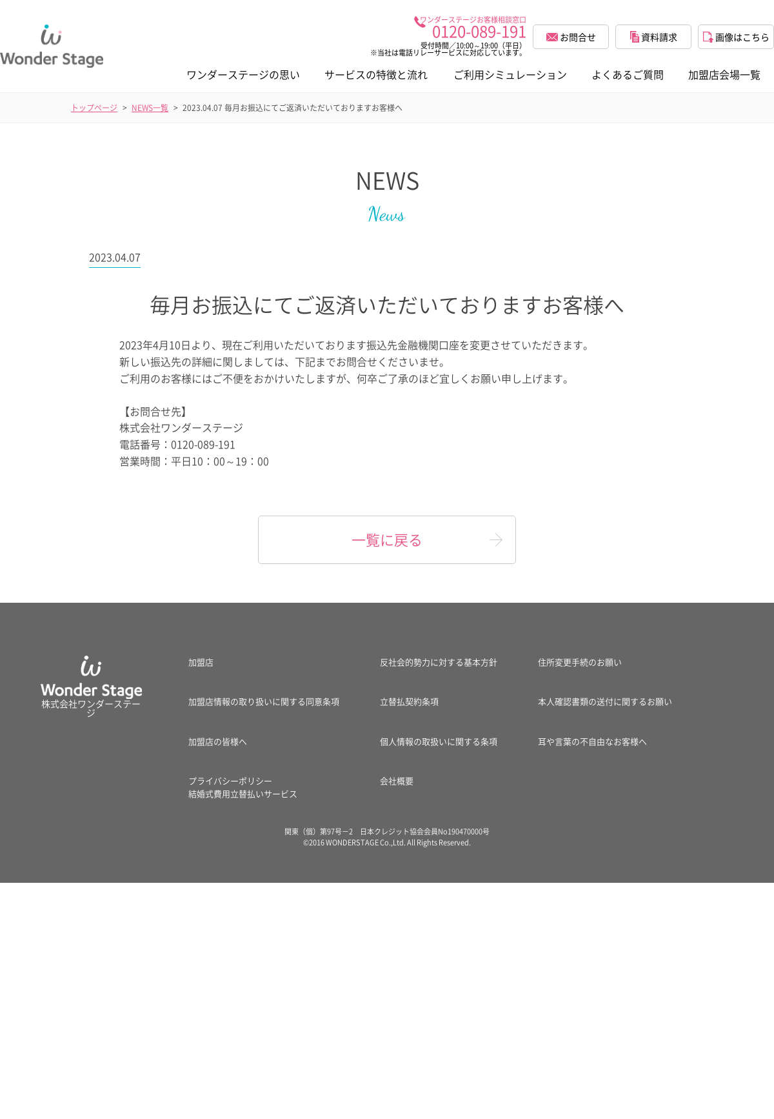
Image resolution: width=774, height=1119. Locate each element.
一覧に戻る (387, 539)
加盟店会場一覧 (724, 74)
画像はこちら (736, 36)
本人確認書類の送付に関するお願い (605, 701)
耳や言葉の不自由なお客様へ (592, 741)
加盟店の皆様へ (217, 741)
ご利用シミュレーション (510, 74)
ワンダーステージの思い (243, 74)
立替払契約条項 (409, 701)
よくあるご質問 (627, 74)
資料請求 (653, 36)
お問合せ (571, 36)
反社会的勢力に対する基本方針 (438, 662)
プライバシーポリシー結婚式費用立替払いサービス (242, 787)
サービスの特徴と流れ (376, 74)
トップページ (94, 108)
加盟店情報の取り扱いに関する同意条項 (263, 701)
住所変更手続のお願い (580, 662)
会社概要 (396, 780)
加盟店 (200, 662)
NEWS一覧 (150, 108)
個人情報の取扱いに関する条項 (438, 741)
